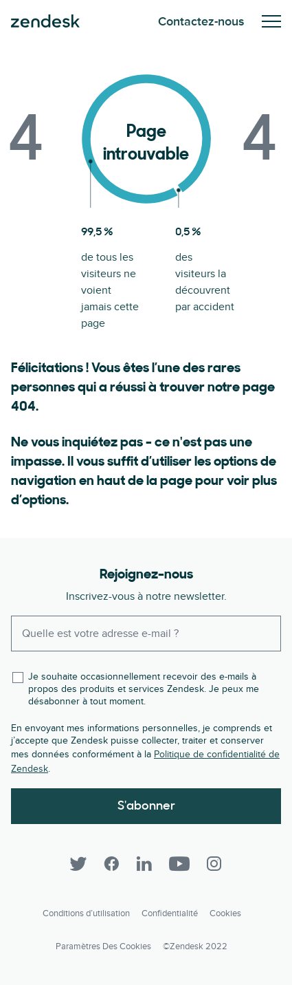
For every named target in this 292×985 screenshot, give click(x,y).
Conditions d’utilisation (86, 913)
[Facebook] (111, 863)
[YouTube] (179, 863)
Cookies (225, 913)
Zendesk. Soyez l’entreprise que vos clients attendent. (45, 21)
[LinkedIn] (144, 863)
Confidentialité (170, 913)
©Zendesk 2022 (195, 946)
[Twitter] (78, 863)
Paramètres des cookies (103, 946)
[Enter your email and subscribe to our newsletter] (146, 633)
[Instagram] (214, 863)
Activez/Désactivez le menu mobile (271, 21)
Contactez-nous (201, 21)
